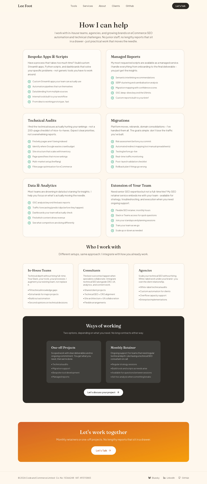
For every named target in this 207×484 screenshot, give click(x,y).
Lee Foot (25, 6)
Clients (116, 5)
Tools (74, 5)
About (102, 5)
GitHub (130, 5)
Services (88, 5)
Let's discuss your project (103, 392)
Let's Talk (180, 6)
